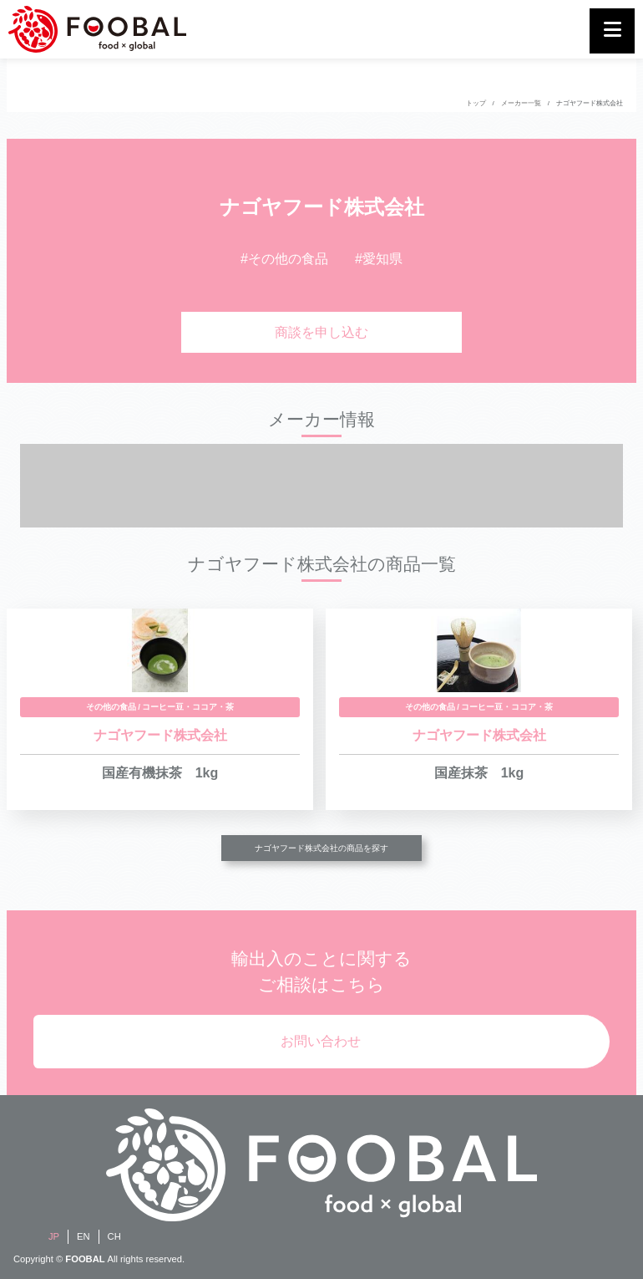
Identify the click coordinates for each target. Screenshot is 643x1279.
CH (114, 1236)
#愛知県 (379, 259)
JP (53, 1236)
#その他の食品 (284, 259)
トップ (476, 103)
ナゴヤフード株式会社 (589, 103)
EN (83, 1236)
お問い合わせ (321, 1041)
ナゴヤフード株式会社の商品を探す (321, 848)
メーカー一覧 (521, 103)
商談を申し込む (321, 332)
